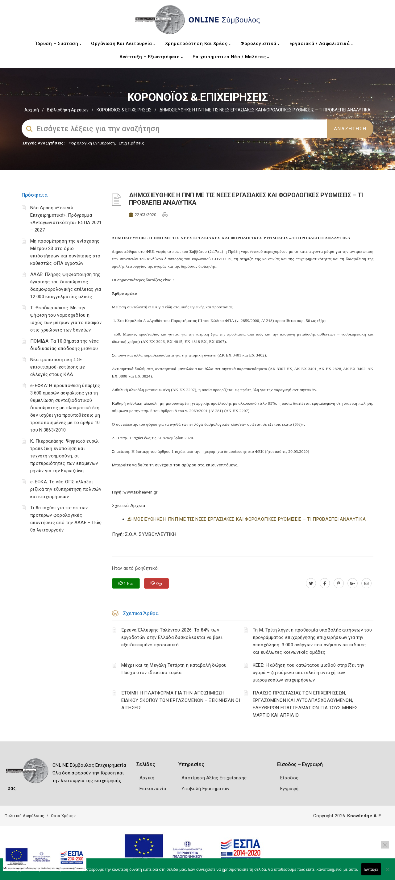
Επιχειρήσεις (131, 143)
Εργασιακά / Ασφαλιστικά (321, 43)
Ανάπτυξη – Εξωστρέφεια (151, 57)
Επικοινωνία (152, 788)
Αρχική (31, 109)
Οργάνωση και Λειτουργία (123, 43)
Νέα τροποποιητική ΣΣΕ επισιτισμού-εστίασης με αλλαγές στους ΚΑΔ (57, 367)
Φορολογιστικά (260, 43)
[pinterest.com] (339, 583)
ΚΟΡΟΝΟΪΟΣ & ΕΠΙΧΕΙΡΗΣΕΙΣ (124, 109)
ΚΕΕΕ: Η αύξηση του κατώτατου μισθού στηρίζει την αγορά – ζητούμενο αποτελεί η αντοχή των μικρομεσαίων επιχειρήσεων (308, 672)
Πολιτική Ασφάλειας (24, 815)
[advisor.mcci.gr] (366, 583)
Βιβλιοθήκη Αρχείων (68, 109)
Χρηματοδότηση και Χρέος (198, 43)
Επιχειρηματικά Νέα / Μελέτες (231, 57)
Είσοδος (289, 778)
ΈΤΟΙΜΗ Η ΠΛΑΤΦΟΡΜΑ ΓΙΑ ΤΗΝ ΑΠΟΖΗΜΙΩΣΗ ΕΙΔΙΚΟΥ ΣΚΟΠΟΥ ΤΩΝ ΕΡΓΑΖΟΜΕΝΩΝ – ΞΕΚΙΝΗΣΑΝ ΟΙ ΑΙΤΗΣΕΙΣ (180, 700)
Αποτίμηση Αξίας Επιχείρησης (214, 778)
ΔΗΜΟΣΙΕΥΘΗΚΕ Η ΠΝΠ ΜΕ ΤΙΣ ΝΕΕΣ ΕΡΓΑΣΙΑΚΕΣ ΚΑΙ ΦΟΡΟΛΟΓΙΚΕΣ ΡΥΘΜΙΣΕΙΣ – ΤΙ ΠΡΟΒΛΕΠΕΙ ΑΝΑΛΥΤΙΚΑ (246, 519)
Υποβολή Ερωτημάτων (205, 788)
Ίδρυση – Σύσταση (58, 43)
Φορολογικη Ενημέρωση (92, 143)
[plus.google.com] (353, 583)
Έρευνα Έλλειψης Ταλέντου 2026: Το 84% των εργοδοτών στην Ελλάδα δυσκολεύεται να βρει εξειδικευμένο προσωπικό (172, 637)
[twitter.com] (311, 583)
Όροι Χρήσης (63, 815)
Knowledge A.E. (364, 816)
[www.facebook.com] (325, 583)
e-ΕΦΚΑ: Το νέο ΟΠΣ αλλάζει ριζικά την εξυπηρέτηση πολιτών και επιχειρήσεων (65, 489)
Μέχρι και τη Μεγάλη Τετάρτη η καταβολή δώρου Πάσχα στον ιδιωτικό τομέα (174, 668)
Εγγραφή (289, 788)
